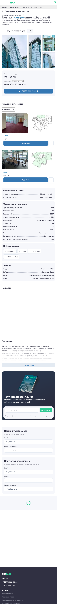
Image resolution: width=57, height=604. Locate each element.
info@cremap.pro (8, 585)
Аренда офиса (7, 594)
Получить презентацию (15, 31)
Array (5, 136)
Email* (6, 476)
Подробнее (26, 143)
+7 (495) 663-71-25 (9, 582)
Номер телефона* (10, 446)
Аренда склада (8, 597)
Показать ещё (28, 365)
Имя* (6, 438)
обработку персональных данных (40, 416)
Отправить (45, 410)
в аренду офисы (18, 17)
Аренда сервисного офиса (12, 600)
